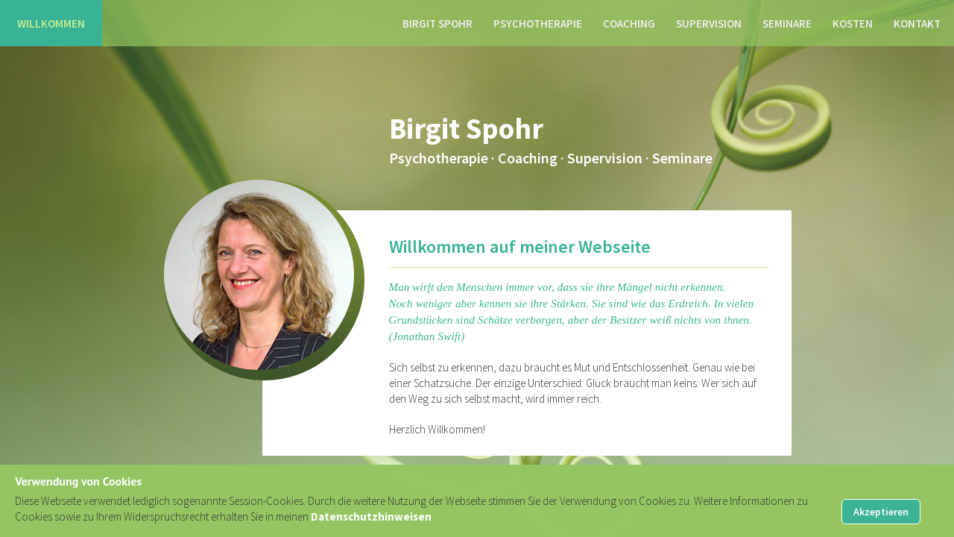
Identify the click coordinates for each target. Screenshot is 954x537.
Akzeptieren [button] (881, 511)
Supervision (709, 23)
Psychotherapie (537, 23)
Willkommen (51, 23)
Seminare (787, 23)
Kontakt (917, 23)
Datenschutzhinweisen (371, 516)
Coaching (629, 23)
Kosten (853, 23)
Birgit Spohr (437, 23)
